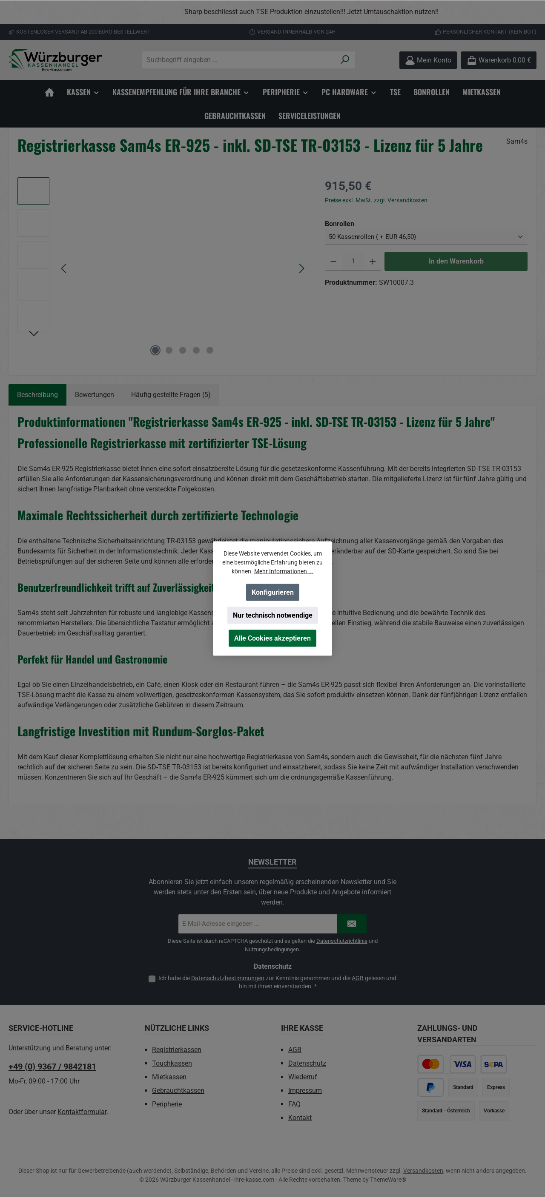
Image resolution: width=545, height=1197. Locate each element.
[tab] (37, 395)
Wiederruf (302, 1077)
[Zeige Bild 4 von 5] (196, 350)
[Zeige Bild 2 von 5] (169, 350)
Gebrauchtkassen (178, 1090)
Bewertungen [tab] (94, 395)
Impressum (305, 1090)
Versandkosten (423, 1170)
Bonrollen (339, 223)
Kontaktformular (81, 1112)
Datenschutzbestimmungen (227, 978)
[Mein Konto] (428, 60)
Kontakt (300, 1118)
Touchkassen (172, 1063)
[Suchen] (345, 59)
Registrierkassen (176, 1050)
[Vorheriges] (64, 268)
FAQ (294, 1104)
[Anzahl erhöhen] (373, 261)
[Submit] (352, 923)
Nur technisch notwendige (273, 615)
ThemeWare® (388, 1179)
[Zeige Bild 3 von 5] (182, 350)
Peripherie (167, 1104)
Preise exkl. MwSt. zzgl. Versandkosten (376, 200)
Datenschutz (307, 1063)
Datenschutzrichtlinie (341, 941)
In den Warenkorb (456, 261)
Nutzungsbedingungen (272, 949)
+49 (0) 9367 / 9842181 (52, 1066)
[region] (272, 12)
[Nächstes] (301, 268)
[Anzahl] (353, 261)
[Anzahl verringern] (333, 261)
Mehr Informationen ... (283, 571)
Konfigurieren (273, 592)
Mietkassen (169, 1077)
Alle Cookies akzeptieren (272, 638)
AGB (358, 978)
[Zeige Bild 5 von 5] (210, 350)
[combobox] (239, 59)
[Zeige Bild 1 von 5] (155, 350)
